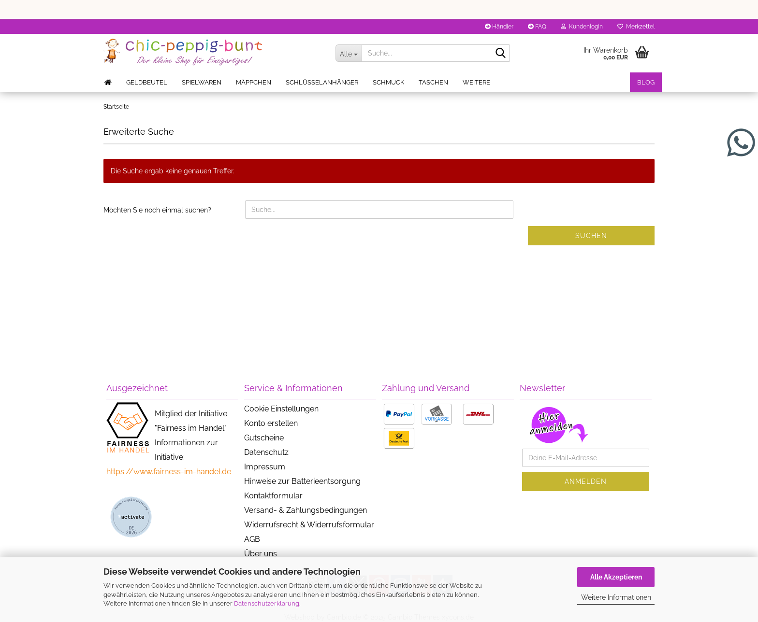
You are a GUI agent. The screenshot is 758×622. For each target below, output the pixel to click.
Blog (646, 82)
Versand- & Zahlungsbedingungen (305, 510)
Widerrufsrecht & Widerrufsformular (309, 524)
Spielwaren (201, 82)
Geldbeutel (146, 82)
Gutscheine (264, 437)
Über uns (260, 553)
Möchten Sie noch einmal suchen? (157, 210)
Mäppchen (253, 82)
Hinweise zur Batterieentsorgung (302, 481)
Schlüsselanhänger (322, 82)
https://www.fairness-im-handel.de (168, 471)
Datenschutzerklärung (266, 603)
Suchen (591, 236)
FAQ (537, 26)
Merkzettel (636, 26)
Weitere (476, 82)
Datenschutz (266, 452)
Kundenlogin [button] (582, 26)
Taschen (433, 82)
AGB (252, 539)
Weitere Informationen (616, 597)
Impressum (264, 466)
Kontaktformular (273, 495)
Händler (499, 26)
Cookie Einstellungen (281, 408)
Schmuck (388, 82)
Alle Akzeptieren (616, 577)
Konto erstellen (271, 423)
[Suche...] (348, 53)
